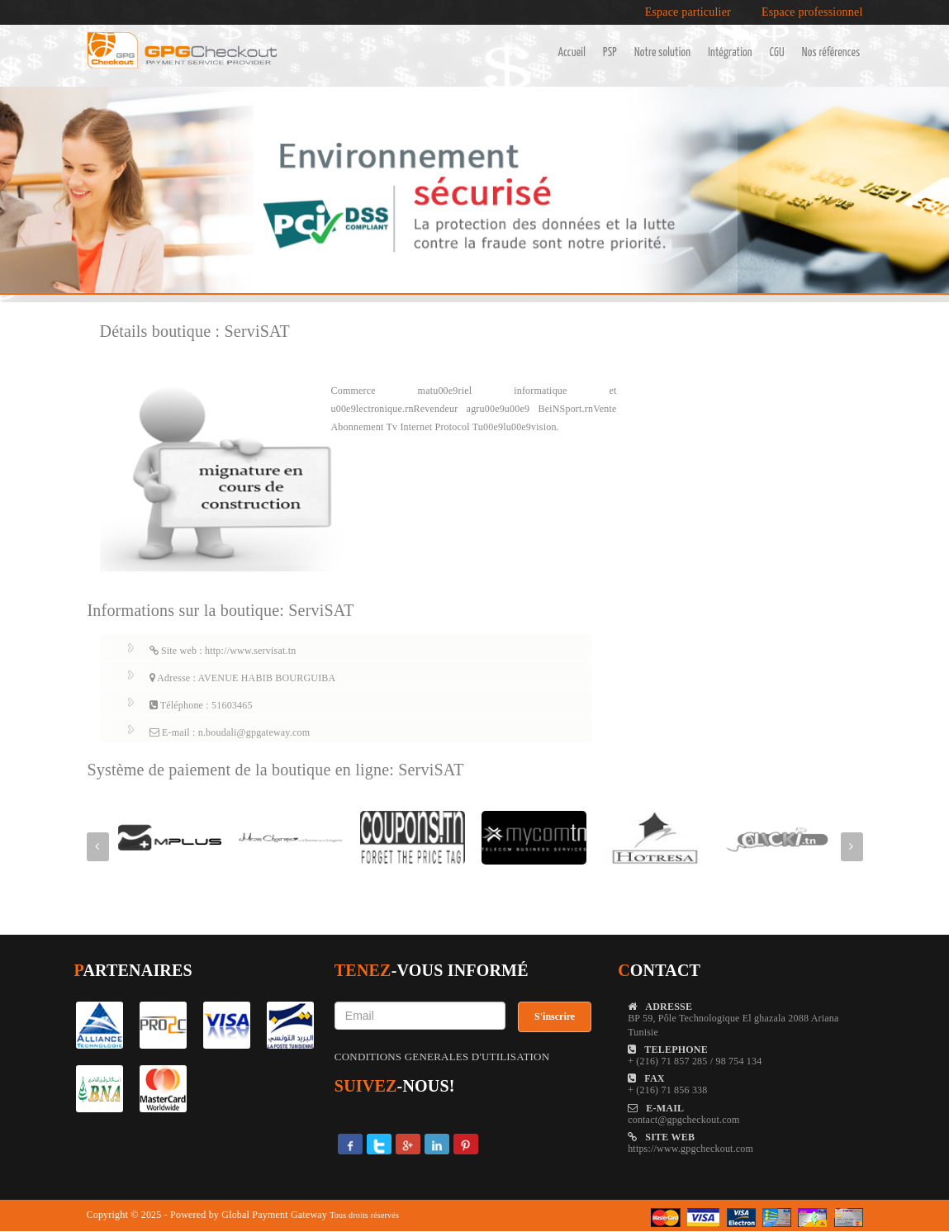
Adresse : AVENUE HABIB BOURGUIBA (242, 678)
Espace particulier (688, 12)
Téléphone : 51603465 (201, 705)
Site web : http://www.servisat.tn (223, 650)
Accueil (572, 53)
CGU (777, 53)
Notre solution (662, 53)
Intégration (730, 53)
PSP (610, 53)
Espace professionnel (812, 12)
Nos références (831, 53)
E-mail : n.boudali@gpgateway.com (230, 732)
